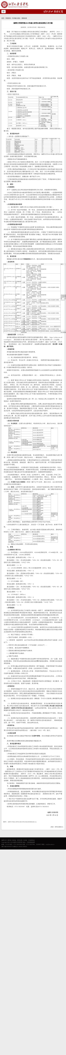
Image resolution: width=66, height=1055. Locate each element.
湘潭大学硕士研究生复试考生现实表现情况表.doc (22, 822)
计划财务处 (31, 840)
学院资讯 (8, 18)
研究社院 (19, 840)
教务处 (14, 840)
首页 (2, 18)
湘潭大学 (4, 840)
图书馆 (10, 840)
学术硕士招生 (16, 18)
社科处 (25, 840)
